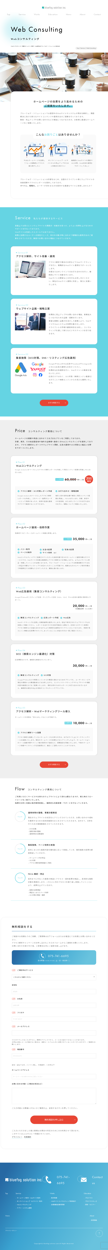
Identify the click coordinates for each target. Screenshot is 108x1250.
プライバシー (17, 1137)
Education (53, 16)
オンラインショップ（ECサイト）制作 (29, 1201)
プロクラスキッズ (91, 1201)
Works (37, 16)
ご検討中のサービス (22, 970)
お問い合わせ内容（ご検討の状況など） (27, 1084)
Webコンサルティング (24, 1204)
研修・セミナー (90, 1204)
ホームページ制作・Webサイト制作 (28, 1198)
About (82, 16)
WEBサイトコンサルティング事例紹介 (63, 1201)
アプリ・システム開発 (24, 1208)
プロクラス (88, 1198)
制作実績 (54, 1198)
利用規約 (28, 1137)
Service (22, 16)
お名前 (17, 999)
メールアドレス (21, 1026)
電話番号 (18, 1049)
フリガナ (18, 1013)
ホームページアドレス (20, 1070)
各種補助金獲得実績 (57, 1204)
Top (8, 16)
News (68, 16)
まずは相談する (57, 403)
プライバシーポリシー (11, 1230)
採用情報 (94, 1220)
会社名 (14, 985)
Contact (97, 16)
